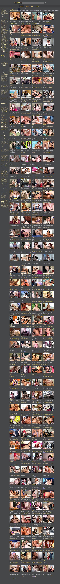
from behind (40, 251)
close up (28, 113)
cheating (46, 190)
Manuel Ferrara (4, 171)
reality (13, 376)
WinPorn (2, 49)
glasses (38, 49)
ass (12, 88)
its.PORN (5, 27)
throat (4, 112)
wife (3, 115)
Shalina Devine (3, 195)
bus (55, 10)
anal (1, 59)
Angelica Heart (3, 127)
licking (5, 93)
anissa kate (36, 240)
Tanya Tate (6, 201)
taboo (36, 501)
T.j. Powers (4, 201)
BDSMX (7, 15)
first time (25, 526)
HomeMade (2, 26)
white (1, 115)
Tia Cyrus (6, 202)
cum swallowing (16, 214)
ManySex (6, 30)
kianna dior (22, 476)
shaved (5, 107)
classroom (13, 514)
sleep (44, 10)
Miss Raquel (4, 175)
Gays (32, 6)
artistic (34, 100)
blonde (4, 65)
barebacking (46, 414)
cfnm (51, 439)
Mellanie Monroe (3, 174)
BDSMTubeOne (3, 15)
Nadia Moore (3, 179)
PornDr (2, 36)
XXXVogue (3, 52)
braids (29, 177)
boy (40, 75)
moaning (6, 98)
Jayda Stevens (3, 154)
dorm (49, 227)
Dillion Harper (3, 148)
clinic (26, 313)
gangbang (4, 84)
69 (33, 139)
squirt (6, 109)
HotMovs (6, 26)
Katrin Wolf (4, 162)
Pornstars (27, 6)
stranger (44, 36)
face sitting (2, 81)
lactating (40, 100)
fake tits (7, 81)
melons (5, 97)
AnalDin (2, 14)
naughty (50, 428)
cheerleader (22, 178)
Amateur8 (6, 13)
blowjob (2, 67)
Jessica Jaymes (5, 157)
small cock (31, 10)
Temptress (2, 202)
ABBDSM (2, 11)
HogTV (4, 25)
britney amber (16, 189)
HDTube (6, 24)
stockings (2, 110)
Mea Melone (6, 172)
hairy (8, 85)
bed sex (46, 176)
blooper (34, 562)
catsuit (46, 352)
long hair (5, 94)
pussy (4, 104)
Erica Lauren (3, 150)
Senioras (6, 40)
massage (28, 214)
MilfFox (6, 33)
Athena (3, 132)
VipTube (2, 48)
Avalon (5, 134)
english (13, 315)
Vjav (7, 48)
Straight (21, 6)
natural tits (4, 99)
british (16, 401)
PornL (2, 38)
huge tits (2, 89)
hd (1, 87)
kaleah (49, 501)
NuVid (2, 34)
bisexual (22, 165)
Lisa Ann (4, 168)
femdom (12, 23)
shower (36, 23)
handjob (2, 86)
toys (3, 113)
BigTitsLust (5, 16)
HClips (2, 23)
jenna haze (38, 377)
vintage (2, 114)
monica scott (40, 575)
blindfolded (25, 213)
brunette (3, 69)
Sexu (2, 42)
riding (21, 538)
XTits (4, 50)
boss (39, 75)
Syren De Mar (3, 200)
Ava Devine (2, 134)
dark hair (36, 115)
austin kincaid (35, 364)
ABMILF (4, 12)
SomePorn (2, 43)
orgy (1, 101)
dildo (3, 77)
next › (16, 578)
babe (2, 60)
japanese (6, 90)
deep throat (4, 76)
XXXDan (3, 51)
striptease (5, 110)
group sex (5, 85)
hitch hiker (22, 190)
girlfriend (2, 85)
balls (24, 100)
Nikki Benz (5, 180)
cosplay (10, 551)
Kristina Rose (4, 164)
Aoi (3, 130)
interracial (2, 90)
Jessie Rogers (3, 158)
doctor (29, 313)
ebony (5, 79)
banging (15, 88)
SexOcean (2, 41)
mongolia (41, 10)
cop (15, 314)
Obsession (2, 182)
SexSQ (6, 41)
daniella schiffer (34, 35)
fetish (7, 82)
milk (23, 126)
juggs (3, 91)
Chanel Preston (3, 142)
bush (52, 87)
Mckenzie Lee (2, 172)
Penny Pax (2, 183)
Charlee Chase (3, 143)
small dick (21, 10)
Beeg (2, 16)
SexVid (4, 42)
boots (15, 89)
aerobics (46, 289)
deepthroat (27, 10)
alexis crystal (36, 401)
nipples (12, 501)
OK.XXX (5, 34)
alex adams (34, 463)
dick (1, 77)
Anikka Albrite (5, 128)
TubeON (2, 45)
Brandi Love (3, 137)
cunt (5, 75)
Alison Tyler (5, 123)
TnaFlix (5, 44)
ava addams (46, 239)
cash (21, 526)
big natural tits (3, 64)
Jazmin (2, 156)
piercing (2, 102)
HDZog (2, 25)
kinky (5, 91)
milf (7, 97)
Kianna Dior (4, 163)
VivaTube (5, 48)
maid (26, 178)
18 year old (2, 56)
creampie (2, 72)
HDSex (2, 24)
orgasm (36, 101)
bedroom (44, 215)
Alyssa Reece (2, 124)
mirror (32, 501)
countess (16, 439)
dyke (51, 252)
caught (40, 127)
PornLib (4, 38)
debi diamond (37, 402)
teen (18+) (36, 252)
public (24, 190)
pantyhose (46, 364)
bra (12, 202)
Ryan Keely (5, 188)
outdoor (3, 101)
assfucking (39, 240)
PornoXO (2, 39)
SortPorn (6, 43)
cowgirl (7, 71)
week (25, 9)
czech (13, 440)
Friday (6, 151)
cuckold (5, 72)
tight (6, 112)
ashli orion (11, 289)
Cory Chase (3, 146)
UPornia (4, 46)
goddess (24, 265)
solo (1, 109)
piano (25, 139)
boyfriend (46, 327)
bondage (51, 48)
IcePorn (2, 27)
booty (48, 215)
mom (1, 99)
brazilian (18, 49)
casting (6, 69)
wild (4, 115)
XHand (5, 49)
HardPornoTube (3, 22)
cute (1, 76)
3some (5, 56)
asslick (15, 475)
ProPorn (5, 39)
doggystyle (3, 78)
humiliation (15, 23)
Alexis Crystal (3, 121)
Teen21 (2, 44)
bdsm (24, 264)
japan (46, 10)
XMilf (7, 49)
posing (27, 139)
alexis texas (14, 288)
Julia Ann (3, 160)
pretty (39, 351)
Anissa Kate (3, 129)
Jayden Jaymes (5, 155)
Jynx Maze (6, 160)
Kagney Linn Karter (4, 161)
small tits (6, 108)
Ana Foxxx (5, 125)
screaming (2, 107)
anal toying (47, 301)
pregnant (39, 165)
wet (6, 114)
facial (5, 81)
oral (4, 100)
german (7, 84)
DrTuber (22, 85)
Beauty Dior (3, 135)
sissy (40, 351)
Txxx (5, 45)
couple (4, 71)
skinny (2, 108)
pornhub (57, 10)
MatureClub (3, 31)
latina (5, 92)
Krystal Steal (3, 165)
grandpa (11, 165)
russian (7, 106)
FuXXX (6, 21)
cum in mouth (3, 73)
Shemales (37, 6)
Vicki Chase (6, 207)
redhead (2, 105)
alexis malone (13, 388)
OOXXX (2, 35)
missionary (3, 98)
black (1, 65)
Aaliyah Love (3, 119)
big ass (5, 62)
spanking (4, 109)
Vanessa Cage (6, 205)
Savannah (5, 193)
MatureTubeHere (4, 32)
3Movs (5, 10)
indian (7, 89)
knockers (2, 92)
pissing (4, 102)
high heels (35, 264)
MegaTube (3, 33)
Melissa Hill (3, 173)
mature (2, 97)
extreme (44, 339)
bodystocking (22, 35)
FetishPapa (3, 20)
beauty (2, 62)
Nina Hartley (5, 181)
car (13, 36)
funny (1, 84)
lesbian (2, 93)
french (47, 35)
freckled (37, 227)
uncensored (5, 113)
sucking (2, 111)
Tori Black (5, 203)
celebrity (52, 500)
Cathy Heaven (6, 141)
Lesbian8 (5, 29)
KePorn (2, 29)
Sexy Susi (4, 194)
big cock (6, 63)
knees (13, 427)
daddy (38, 10)
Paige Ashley (6, 182)
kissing (7, 91)
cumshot (6, 74)
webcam (4, 114)
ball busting (48, 201)
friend (48, 240)
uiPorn (2, 46)
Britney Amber (3, 139)
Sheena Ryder (3, 197)
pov (5, 103)
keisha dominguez (14, 339)
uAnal (7, 45)
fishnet (26, 35)
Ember (5, 149)
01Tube (2, 10)
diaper (47, 101)
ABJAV (2, 12)
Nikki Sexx (2, 181)
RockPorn (2, 40)
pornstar (3, 103)
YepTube (6, 52)
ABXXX (2, 13)
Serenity (2, 194)
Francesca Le (2, 151)
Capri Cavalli (3, 140)
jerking (10, 37)
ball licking (44, 390)
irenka (10, 177)
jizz (1, 91)
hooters (6, 88)
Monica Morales (5, 176)
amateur (3, 57)
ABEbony (5, 11)
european (2, 80)
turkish (18, 10)
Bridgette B (5, 138)
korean (53, 10)
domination (47, 152)
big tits (6, 64)
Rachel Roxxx (5, 184)
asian (35, 75)
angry (11, 562)
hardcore (6, 86)
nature (8, 99)
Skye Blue (4, 198)
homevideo (2, 88)
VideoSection (4, 47)
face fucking (5, 80)
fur (13, 302)
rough (4, 106)
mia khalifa (35, 10)
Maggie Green (4, 170)
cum (7, 72)
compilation (11, 452)
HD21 (4, 23)
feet (27, 87)
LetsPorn (2, 30)
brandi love (14, 413)
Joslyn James (5, 159)
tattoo (5, 111)
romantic (2, 106)
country (44, 140)
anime (24, 10)
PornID (5, 37)
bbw (13, 49)
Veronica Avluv (3, 206)
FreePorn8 (3, 21)
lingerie (2, 94)
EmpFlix (2, 19)
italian (49, 363)
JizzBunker (3, 28)
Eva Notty (7, 150)
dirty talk (49, 101)
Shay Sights (4, 196)
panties (6, 101)
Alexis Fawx (3, 122)
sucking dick (49, 10)
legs (6, 92)
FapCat (5, 19)
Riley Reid (5, 186)
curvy (7, 75)
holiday (44, 501)
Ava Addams (5, 133)
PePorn (5, 35)
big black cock (27, 227)
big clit (51, 575)
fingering (2, 83)
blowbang (13, 89)
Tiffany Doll (2, 203)
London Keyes (3, 169)
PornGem (5, 36)
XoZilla (2, 50)
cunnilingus (2, 75)
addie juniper (35, 513)
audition (40, 513)
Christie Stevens (5, 144)
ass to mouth (26, 252)
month (22, 9)
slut (3, 108)
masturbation (3, 95)
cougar (2, 71)
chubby (33, 202)
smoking (11, 326)
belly (47, 176)
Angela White (4, 126)
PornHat (2, 37)
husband (5, 89)
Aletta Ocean (5, 120)
